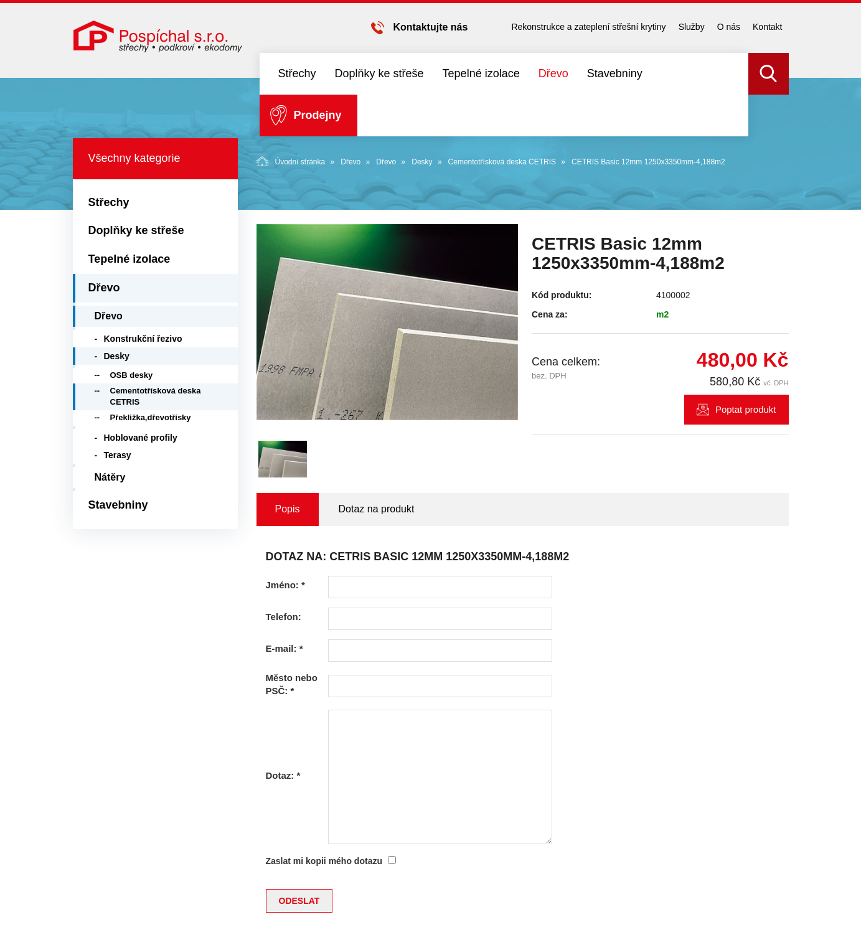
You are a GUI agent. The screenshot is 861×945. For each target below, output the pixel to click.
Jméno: (285, 585)
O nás (728, 27)
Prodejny (318, 115)
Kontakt (767, 27)
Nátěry (110, 477)
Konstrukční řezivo (143, 339)
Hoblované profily (140, 438)
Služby (692, 27)
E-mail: (284, 648)
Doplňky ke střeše (379, 73)
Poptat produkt (745, 409)
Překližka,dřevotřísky (150, 417)
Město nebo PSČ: (292, 684)
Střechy (297, 73)
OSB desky (131, 375)
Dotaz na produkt (377, 509)
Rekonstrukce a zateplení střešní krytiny (588, 27)
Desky (422, 162)
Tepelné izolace (481, 73)
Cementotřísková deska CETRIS (502, 162)
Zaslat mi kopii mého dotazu (324, 861)
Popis (287, 509)
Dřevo (553, 73)
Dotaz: (283, 775)
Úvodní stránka (291, 161)
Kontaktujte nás (430, 27)
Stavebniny (614, 73)
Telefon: (283, 616)
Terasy (117, 455)
